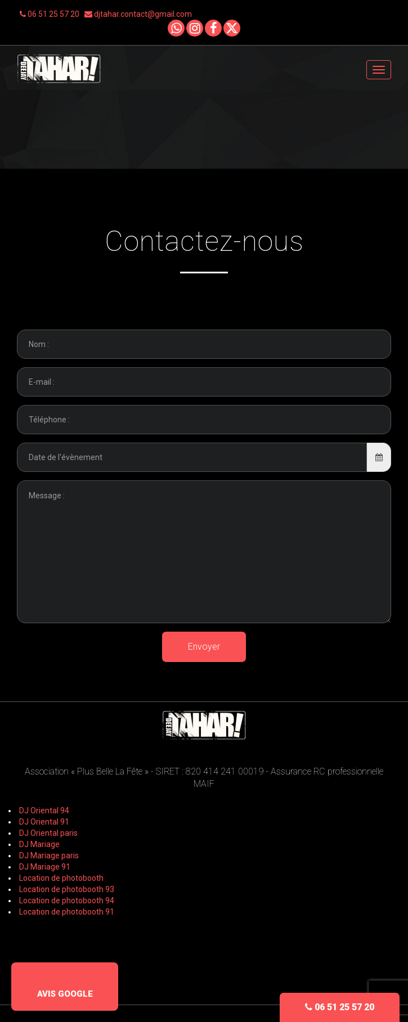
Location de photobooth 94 (66, 900)
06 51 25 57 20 (52, 14)
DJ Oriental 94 (44, 810)
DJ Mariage (39, 844)
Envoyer (204, 646)
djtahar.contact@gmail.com (138, 14)
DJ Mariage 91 (44, 866)
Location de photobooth (61, 878)
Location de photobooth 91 (66, 911)
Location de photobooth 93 (66, 889)
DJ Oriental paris (48, 833)
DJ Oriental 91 (44, 821)
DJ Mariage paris (49, 855)
